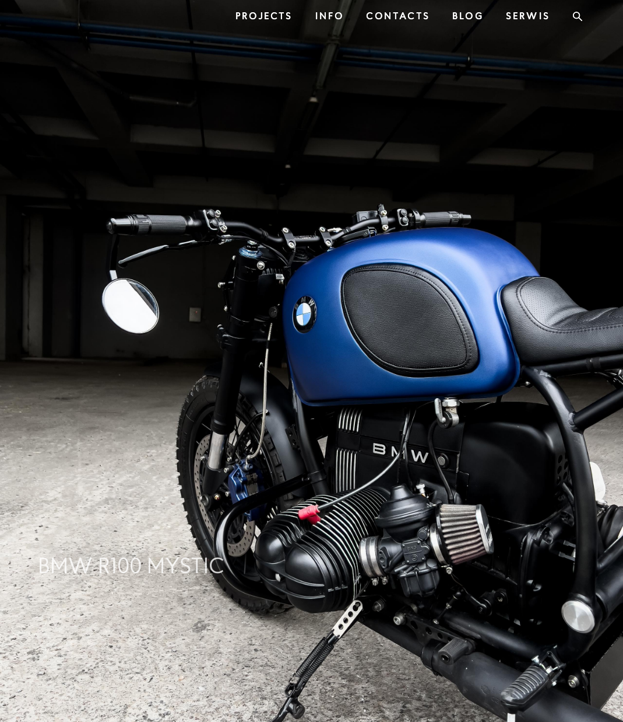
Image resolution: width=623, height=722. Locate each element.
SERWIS (528, 15)
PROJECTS (264, 15)
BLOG (468, 15)
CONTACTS (398, 15)
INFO (329, 15)
